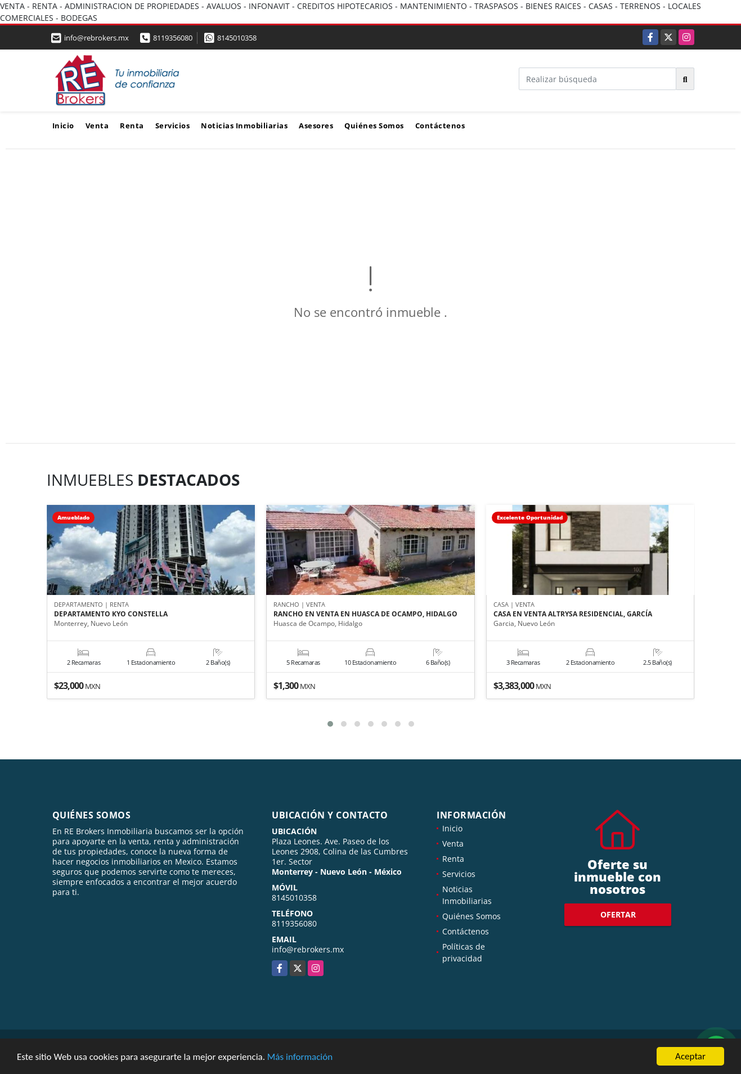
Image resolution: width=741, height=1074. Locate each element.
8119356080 (172, 38)
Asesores (316, 125)
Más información (300, 1057)
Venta (97, 125)
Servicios (172, 125)
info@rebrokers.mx (308, 949)
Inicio (63, 125)
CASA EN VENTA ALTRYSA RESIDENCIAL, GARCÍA (572, 614)
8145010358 (237, 38)
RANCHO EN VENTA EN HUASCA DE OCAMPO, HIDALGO (365, 614)
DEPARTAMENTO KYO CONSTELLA (111, 614)
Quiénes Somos (374, 125)
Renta (132, 125)
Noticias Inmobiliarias (244, 125)
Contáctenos (440, 125)
